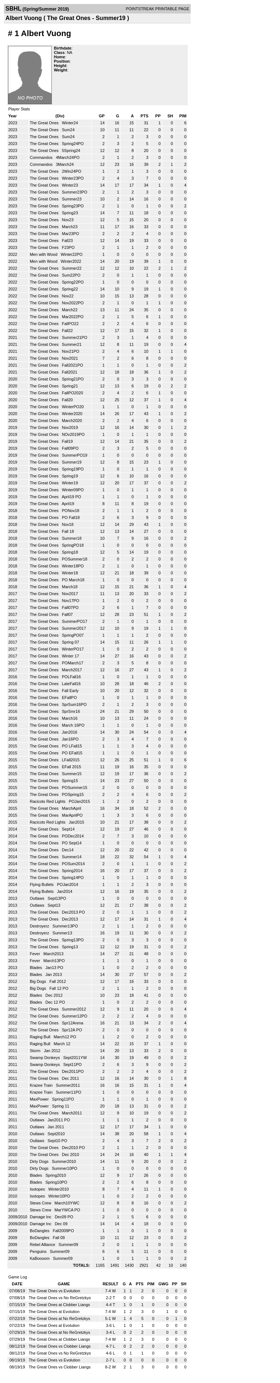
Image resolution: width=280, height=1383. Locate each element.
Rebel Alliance (43, 1244)
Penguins (39, 1251)
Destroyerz (40, 926)
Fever (35, 954)
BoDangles (40, 1230)
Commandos (42, 157)
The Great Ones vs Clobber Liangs (60, 1346)
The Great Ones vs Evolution (54, 1291)
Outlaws (38, 898)
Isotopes (38, 1189)
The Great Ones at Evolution (54, 1311)
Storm (36, 1050)
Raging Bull (40, 1037)
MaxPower (40, 1099)
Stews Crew (41, 1203)
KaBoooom (40, 1258)
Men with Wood (44, 254)
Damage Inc (41, 1217)
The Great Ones (45, 123)
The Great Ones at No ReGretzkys (59, 1318)
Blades (36, 967)
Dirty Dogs (40, 1161)
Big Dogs (38, 981)
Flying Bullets (42, 884)
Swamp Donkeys (45, 1057)
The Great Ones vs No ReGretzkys (60, 1298)
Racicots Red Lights (48, 801)
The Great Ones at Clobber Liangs (59, 1304)
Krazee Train (42, 1085)
